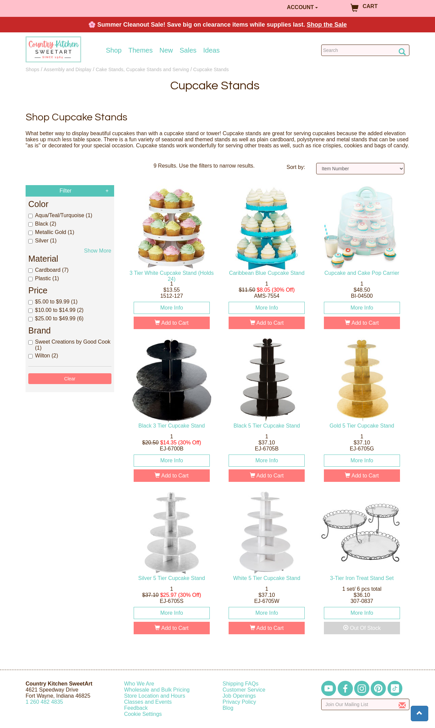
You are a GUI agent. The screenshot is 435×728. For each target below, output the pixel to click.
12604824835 (44, 702)
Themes (140, 50)
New (166, 50)
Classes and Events (148, 702)
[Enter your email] (365, 704)
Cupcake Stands (211, 69)
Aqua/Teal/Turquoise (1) (60, 215)
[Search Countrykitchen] (365, 50)
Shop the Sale (327, 24)
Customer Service (244, 690)
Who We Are (139, 684)
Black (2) (42, 224)
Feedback (136, 708)
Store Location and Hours (154, 696)
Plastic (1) (43, 278)
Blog (228, 708)
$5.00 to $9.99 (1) (52, 301)
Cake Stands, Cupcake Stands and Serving (142, 69)
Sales (188, 50)
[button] (419, 713)
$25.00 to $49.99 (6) (55, 318)
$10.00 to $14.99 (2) (55, 310)
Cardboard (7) (48, 270)
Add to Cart (172, 323)
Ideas (211, 50)
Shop (114, 50)
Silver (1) (42, 240)
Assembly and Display (68, 69)
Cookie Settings (143, 714)
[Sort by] (360, 168)
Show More (97, 251)
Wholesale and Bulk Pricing (157, 690)
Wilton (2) (43, 355)
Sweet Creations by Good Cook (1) (69, 345)
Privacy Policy (239, 702)
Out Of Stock (362, 628)
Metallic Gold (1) (51, 232)
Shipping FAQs (241, 684)
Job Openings (239, 696)
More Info (171, 308)
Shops (32, 69)
